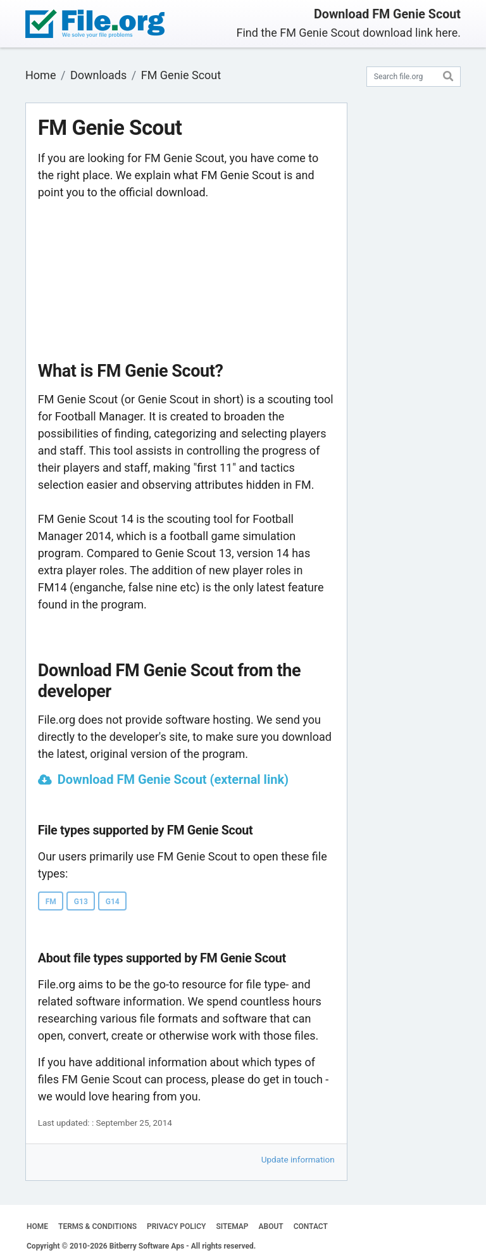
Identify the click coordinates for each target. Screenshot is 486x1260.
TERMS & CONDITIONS (97, 1226)
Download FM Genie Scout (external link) (173, 779)
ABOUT (271, 1226)
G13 (81, 901)
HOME (37, 1226)
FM (51, 901)
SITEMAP (232, 1226)
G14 (113, 901)
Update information (298, 1159)
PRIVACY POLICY (176, 1226)
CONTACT (311, 1226)
